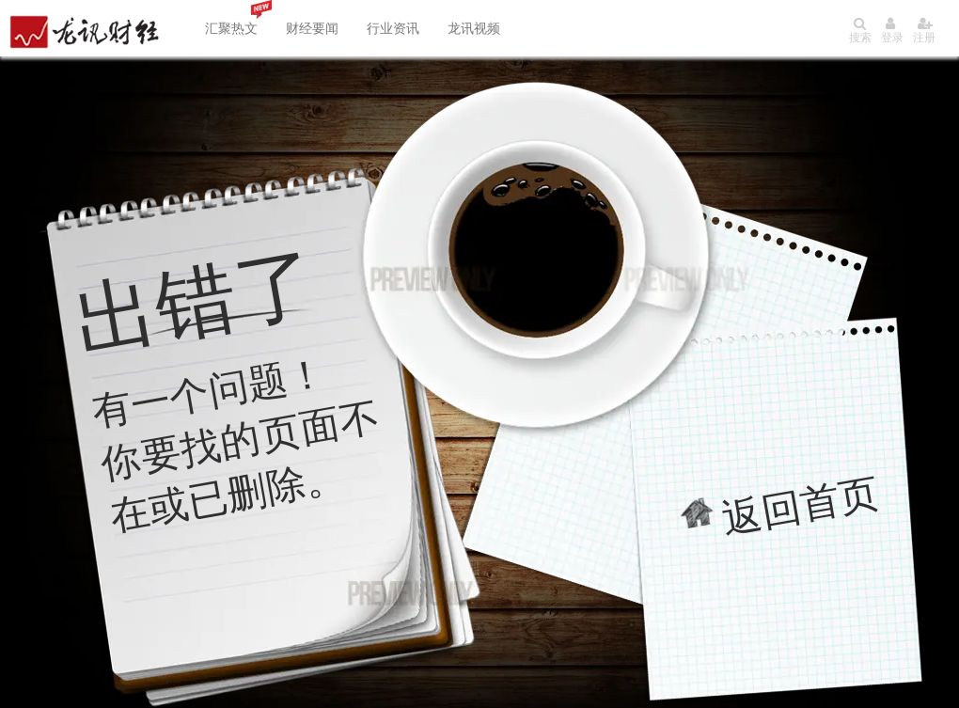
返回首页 (801, 505)
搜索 (860, 30)
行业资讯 (393, 28)
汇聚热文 (231, 28)
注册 (924, 30)
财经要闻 (312, 28)
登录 (892, 30)
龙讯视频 (474, 28)
